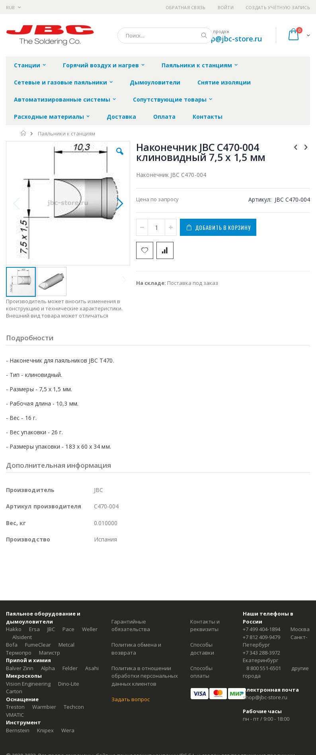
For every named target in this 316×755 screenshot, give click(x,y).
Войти (226, 7)
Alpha (48, 668)
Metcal (66, 644)
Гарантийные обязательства (130, 625)
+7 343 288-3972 (261, 652)
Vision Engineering (28, 683)
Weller (90, 629)
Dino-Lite (68, 683)
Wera (67, 730)
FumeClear (38, 644)
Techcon (74, 706)
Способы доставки (202, 648)
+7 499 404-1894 (261, 629)
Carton (14, 691)
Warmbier (44, 706)
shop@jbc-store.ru (230, 38)
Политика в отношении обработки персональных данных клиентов (144, 676)
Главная (24, 133)
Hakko (13, 629)
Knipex (45, 730)
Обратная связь (186, 7)
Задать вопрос (130, 699)
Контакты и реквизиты (205, 625)
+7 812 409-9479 (261, 637)
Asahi (92, 668)
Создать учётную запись (278, 7)
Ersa (34, 629)
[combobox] (165, 35)
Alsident (22, 637)
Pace (68, 629)
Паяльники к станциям (66, 133)
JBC (51, 629)
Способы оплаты (201, 672)
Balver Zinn (19, 668)
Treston (15, 706)
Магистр (49, 652)
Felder (70, 668)
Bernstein (17, 730)
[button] (120, 157)
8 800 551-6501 (263, 668)
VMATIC (15, 714)
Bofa (12, 644)
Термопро (18, 652)
